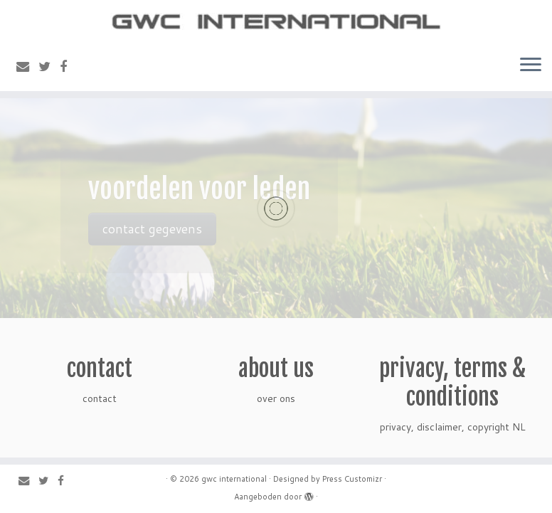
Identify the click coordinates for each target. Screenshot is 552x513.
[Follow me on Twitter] (49, 66)
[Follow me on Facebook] (68, 66)
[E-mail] (27, 66)
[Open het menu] (530, 65)
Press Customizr (352, 479)
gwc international (234, 479)
